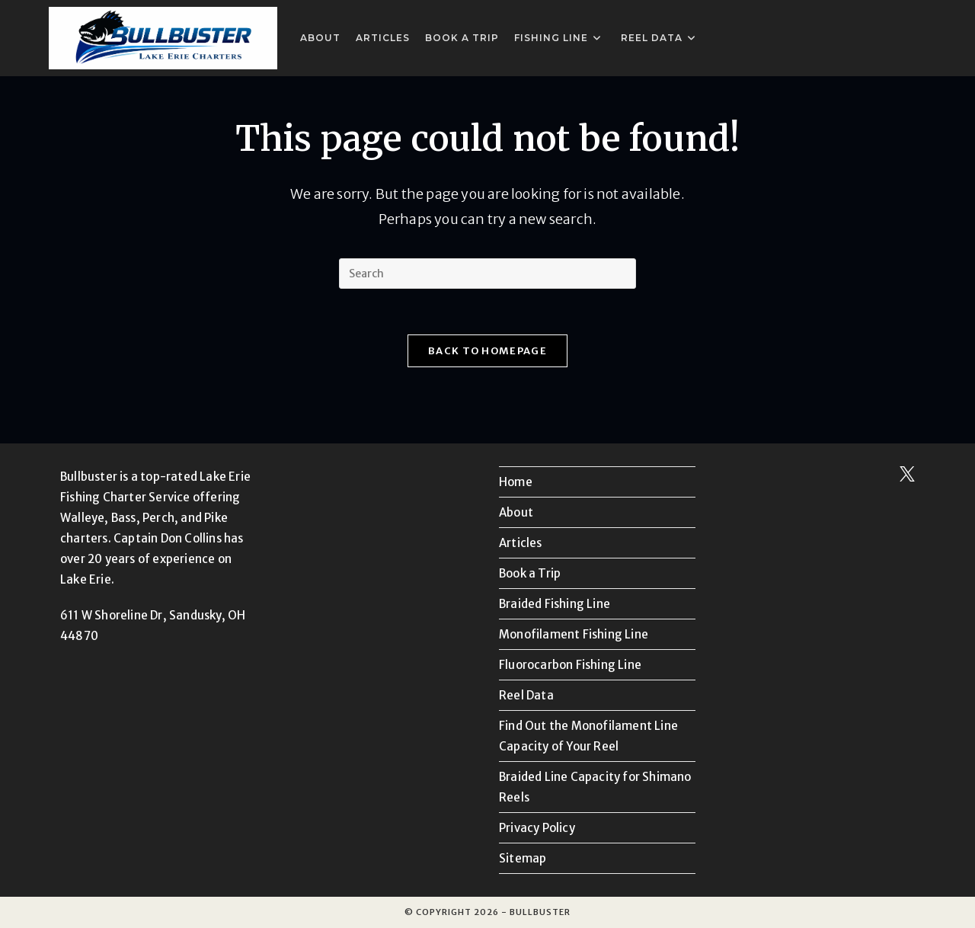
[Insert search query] (487, 273)
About (516, 512)
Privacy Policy (537, 828)
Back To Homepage (487, 350)
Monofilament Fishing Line (573, 634)
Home (515, 482)
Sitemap (522, 858)
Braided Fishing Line (554, 604)
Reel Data (526, 695)
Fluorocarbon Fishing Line (570, 665)
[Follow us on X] (907, 477)
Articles (520, 543)
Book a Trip (530, 573)
